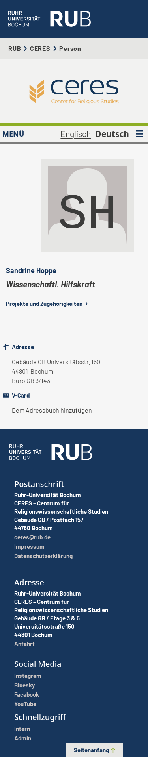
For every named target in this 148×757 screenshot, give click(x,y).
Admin (22, 738)
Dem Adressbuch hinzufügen (52, 410)
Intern (22, 728)
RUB (14, 48)
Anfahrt (24, 643)
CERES (40, 48)
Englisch (75, 134)
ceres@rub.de (32, 536)
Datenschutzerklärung (43, 555)
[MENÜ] (139, 134)
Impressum (29, 546)
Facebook (26, 694)
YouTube (25, 703)
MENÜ (13, 134)
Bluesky (24, 685)
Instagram (27, 675)
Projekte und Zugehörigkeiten (48, 303)
